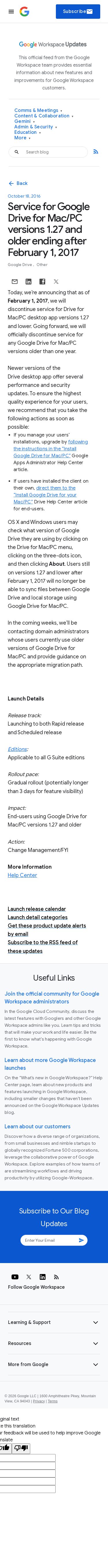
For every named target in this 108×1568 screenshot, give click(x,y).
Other (42, 264)
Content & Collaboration (43, 116)
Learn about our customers (38, 1126)
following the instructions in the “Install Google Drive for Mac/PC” (51, 449)
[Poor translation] (21, 1448)
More (22, 138)
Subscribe (78, 11)
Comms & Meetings (38, 110)
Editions (17, 749)
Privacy (39, 1401)
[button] (54, 1322)
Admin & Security (35, 127)
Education (27, 132)
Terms (53, 1401)
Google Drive (20, 264)
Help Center (22, 875)
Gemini (24, 121)
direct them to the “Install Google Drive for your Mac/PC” (45, 495)
